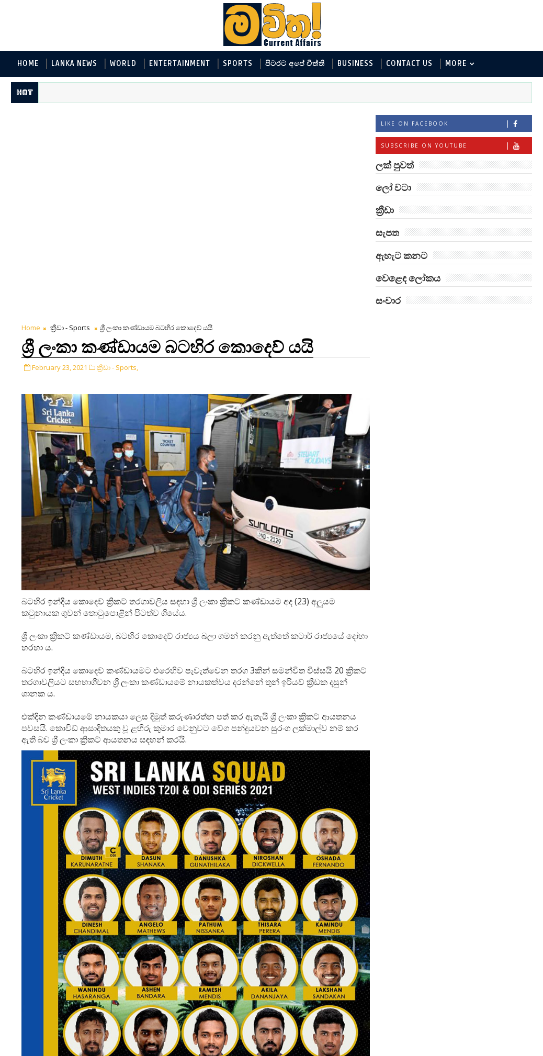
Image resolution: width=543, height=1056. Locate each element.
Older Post (341, 1023)
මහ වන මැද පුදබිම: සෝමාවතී (465, 597)
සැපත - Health (405, 470)
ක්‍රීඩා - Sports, (117, 157)
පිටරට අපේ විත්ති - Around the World (445, 418)
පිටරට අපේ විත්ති (295, 63)
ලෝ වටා (506, 325)
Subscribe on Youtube (456, 146)
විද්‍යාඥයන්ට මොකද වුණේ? (465, 724)
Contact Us (409, 63)
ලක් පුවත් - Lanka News (421, 366)
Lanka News (74, 63)
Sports (238, 63)
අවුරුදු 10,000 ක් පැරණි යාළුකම (474, 893)
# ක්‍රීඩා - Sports (69, 930)
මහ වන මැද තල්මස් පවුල (477, 676)
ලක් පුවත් (454, 325)
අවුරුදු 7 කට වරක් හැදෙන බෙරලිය (463, 554)
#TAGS (402, 325)
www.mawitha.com (130, 1049)
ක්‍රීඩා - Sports (70, 117)
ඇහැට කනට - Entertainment (431, 383)
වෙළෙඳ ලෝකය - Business (426, 452)
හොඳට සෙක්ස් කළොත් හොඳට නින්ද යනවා (471, 766)
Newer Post (44, 1023)
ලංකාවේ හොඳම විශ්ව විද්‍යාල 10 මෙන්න (469, 639)
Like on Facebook (456, 124)
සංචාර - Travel (467, 470)
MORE (456, 63)
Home (28, 63)
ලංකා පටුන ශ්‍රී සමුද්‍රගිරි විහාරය (469, 809)
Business (355, 63)
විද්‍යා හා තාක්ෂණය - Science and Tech (445, 401)
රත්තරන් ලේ (450, 846)
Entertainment (179, 63)
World (123, 63)
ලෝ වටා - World (409, 349)
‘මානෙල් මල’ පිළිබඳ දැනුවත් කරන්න (466, 512)
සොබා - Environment (479, 435)
